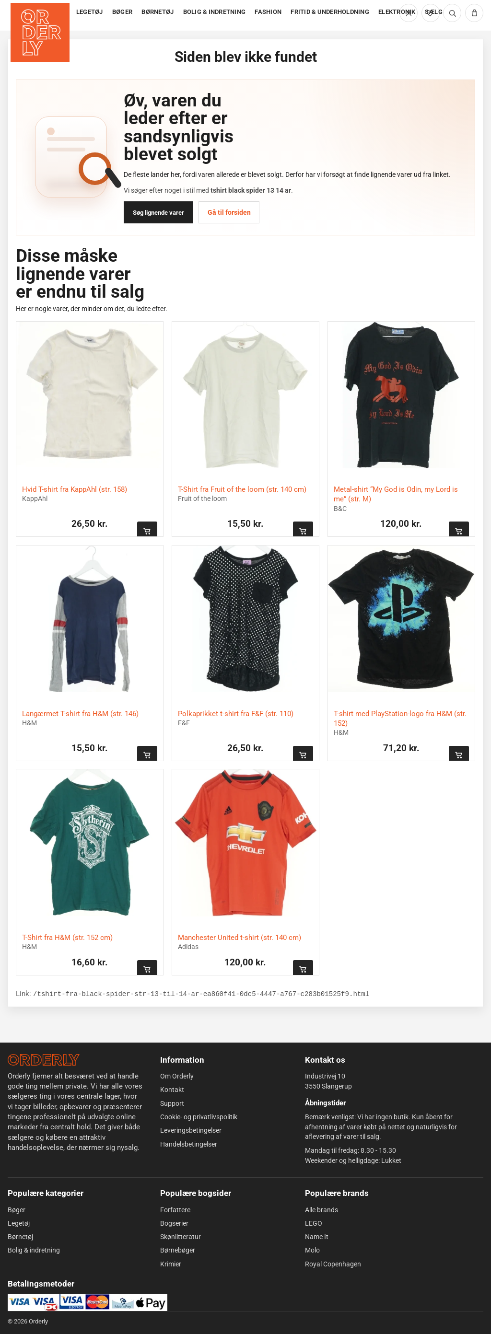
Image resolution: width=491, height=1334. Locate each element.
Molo (312, 1250)
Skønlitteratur (180, 1237)
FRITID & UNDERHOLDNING (330, 11)
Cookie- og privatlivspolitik (198, 1117)
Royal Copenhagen (333, 1264)
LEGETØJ (89, 11)
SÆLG (434, 11)
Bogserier (174, 1223)
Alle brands (321, 1209)
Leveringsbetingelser (191, 1130)
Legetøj (19, 1223)
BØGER (122, 11)
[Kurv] (474, 13)
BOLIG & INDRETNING (214, 11)
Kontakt (172, 1089)
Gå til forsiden (229, 212)
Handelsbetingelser (188, 1144)
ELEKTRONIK (397, 11)
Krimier (170, 1264)
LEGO (313, 1223)
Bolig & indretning (34, 1250)
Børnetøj (20, 1237)
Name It (316, 1237)
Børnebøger (177, 1250)
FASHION (268, 11)
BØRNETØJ (157, 11)
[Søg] (452, 13)
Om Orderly (177, 1076)
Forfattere (175, 1209)
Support (172, 1103)
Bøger (16, 1209)
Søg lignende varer (158, 212)
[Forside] (41, 15)
